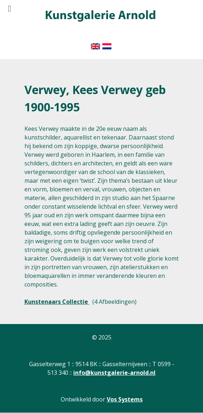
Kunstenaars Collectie (56, 302)
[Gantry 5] (100, 16)
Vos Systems (125, 399)
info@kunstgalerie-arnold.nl (114, 373)
